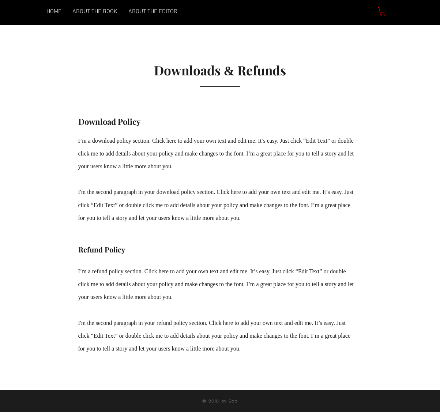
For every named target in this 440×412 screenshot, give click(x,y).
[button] (383, 11)
